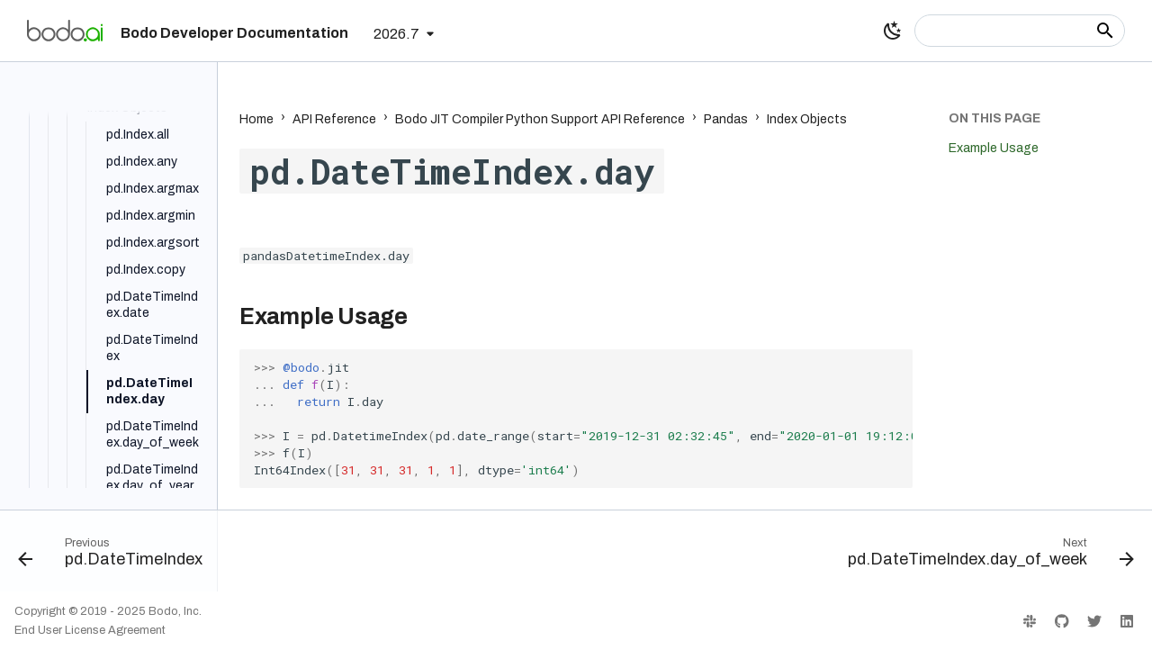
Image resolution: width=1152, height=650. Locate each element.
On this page (994, 118)
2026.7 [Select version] (396, 33)
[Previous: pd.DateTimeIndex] (115, 556)
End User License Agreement (90, 630)
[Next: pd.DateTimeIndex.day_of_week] (986, 556)
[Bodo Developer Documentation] (65, 30)
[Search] (1019, 30)
